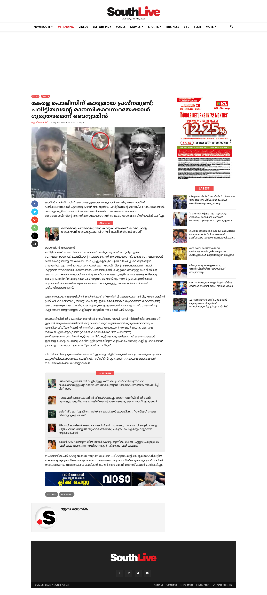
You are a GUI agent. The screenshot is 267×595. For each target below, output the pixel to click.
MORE (211, 27)
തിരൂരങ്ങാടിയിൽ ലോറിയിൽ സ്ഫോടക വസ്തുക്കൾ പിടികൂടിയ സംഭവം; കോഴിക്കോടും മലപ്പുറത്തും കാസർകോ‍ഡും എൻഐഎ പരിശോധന (212, 203)
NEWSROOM (43, 27)
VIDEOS (83, 27)
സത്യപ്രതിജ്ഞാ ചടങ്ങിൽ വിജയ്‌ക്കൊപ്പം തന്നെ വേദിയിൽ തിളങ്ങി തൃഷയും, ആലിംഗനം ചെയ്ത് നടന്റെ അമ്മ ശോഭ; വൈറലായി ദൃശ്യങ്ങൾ (110, 400)
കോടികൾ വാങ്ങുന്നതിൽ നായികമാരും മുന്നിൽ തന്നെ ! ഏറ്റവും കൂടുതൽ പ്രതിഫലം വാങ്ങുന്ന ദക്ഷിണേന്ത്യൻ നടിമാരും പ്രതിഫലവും (107, 444)
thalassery (67, 494)
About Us (158, 585)
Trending (45, 96)
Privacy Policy (202, 585)
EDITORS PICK (102, 27)
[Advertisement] (133, 60)
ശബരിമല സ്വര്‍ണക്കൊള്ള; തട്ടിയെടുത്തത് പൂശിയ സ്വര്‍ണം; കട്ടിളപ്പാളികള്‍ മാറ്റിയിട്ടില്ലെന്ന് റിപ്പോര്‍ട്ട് (211, 252)
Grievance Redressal (222, 585)
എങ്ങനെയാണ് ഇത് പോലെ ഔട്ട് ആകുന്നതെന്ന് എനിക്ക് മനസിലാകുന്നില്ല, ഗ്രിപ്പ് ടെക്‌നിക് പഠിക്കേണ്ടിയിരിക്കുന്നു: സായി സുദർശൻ (208, 307)
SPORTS (154, 27)
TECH (197, 27)
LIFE (186, 27)
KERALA (35, 96)
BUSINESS (172, 27)
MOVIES (136, 27)
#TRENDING (66, 27)
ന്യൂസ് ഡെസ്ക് (39, 122)
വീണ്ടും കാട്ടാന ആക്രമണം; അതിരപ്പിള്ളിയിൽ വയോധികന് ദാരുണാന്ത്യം (207, 269)
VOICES (120, 27)
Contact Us (171, 585)
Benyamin (51, 494)
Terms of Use (186, 585)
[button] (231, 27)
